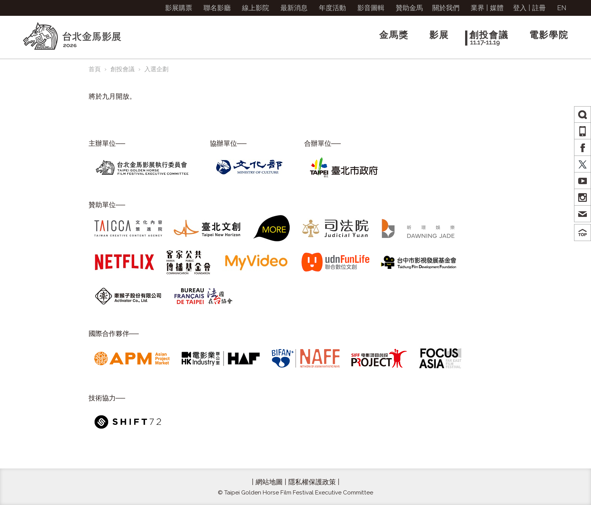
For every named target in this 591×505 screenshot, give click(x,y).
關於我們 (445, 8)
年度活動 (332, 8)
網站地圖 (269, 482)
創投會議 (122, 69)
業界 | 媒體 (487, 8)
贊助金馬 (409, 8)
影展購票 (178, 8)
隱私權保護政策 (312, 482)
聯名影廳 (217, 8)
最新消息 (294, 8)
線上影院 (255, 8)
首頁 (95, 69)
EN (562, 8)
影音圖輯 (370, 8)
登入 (520, 8)
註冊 (539, 8)
